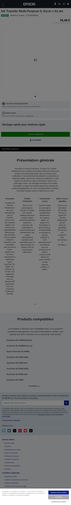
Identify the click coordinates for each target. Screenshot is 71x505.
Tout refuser (58, 497)
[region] (35, 496)
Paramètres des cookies (58, 501)
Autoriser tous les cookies (58, 492)
